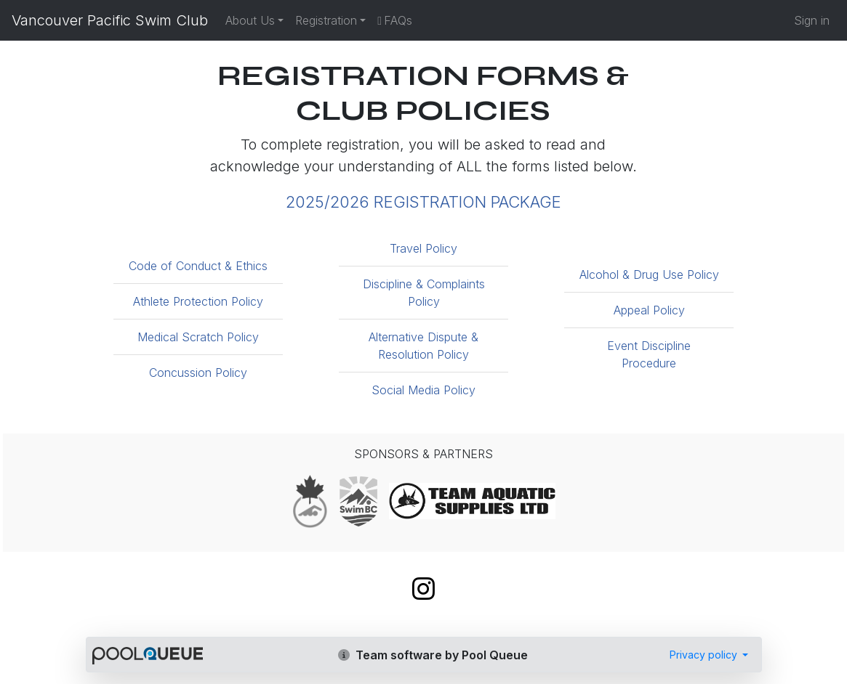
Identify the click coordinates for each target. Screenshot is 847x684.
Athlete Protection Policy (198, 301)
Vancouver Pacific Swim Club (110, 20)
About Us (250, 20)
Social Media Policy (423, 390)
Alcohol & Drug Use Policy (649, 274)
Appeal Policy (649, 310)
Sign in (812, 20)
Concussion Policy (198, 372)
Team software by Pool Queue (433, 655)
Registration (326, 20)
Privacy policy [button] (705, 654)
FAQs (394, 20)
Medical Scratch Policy (198, 337)
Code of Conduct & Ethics (198, 265)
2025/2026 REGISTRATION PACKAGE (423, 201)
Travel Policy (423, 248)
